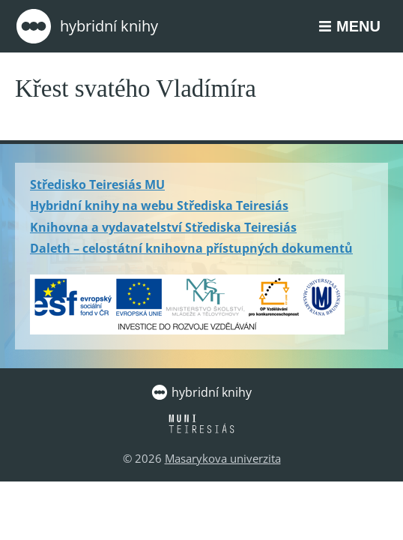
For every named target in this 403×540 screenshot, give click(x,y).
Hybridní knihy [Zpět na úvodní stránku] (86, 26)
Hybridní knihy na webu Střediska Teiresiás (159, 205)
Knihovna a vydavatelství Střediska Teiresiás (163, 227)
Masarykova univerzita (223, 458)
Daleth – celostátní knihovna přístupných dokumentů (191, 248)
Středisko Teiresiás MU (97, 184)
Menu (358, 26)
